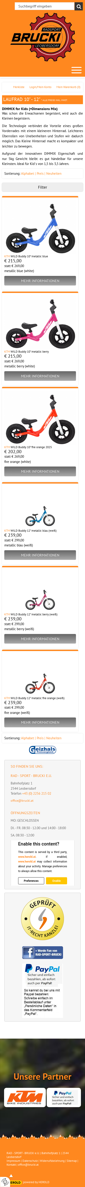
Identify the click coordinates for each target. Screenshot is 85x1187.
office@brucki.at (22, 801)
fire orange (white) (17, 462)
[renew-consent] (5, 1182)
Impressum (13, 1161)
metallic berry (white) (19, 366)
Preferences (31, 880)
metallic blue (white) (19, 271)
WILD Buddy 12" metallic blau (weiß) (34, 531)
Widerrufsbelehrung (52, 1161)
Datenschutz (30, 1161)
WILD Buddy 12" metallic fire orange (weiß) (38, 698)
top (11, 1175)
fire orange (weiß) (17, 712)
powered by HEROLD (36, 1182)
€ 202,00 (13, 451)
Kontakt (11, 1165)
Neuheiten (53, 173)
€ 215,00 (13, 260)
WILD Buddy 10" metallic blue (29, 256)
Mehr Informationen (40, 280)
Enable (56, 880)
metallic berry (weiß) (19, 629)
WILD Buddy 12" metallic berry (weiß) (34, 614)
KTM (7, 256)
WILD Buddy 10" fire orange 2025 (31, 447)
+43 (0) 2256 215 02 (36, 793)
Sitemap (72, 1161)
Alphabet (27, 173)
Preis (40, 173)
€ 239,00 (13, 535)
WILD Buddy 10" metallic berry (30, 352)
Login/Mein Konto (40, 87)
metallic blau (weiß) (18, 545)
